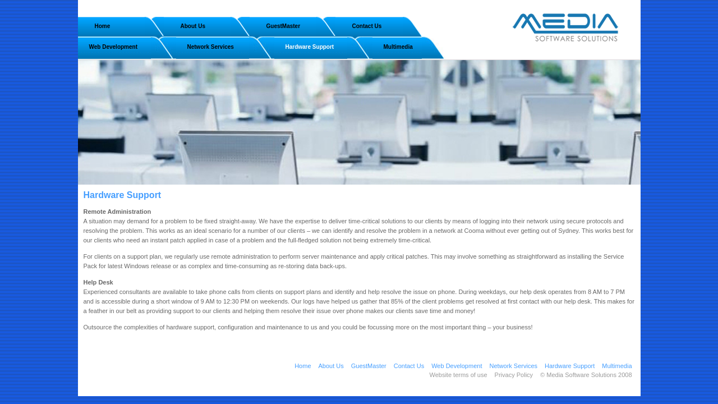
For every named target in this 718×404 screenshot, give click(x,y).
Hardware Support (310, 47)
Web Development (113, 47)
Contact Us (367, 26)
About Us (193, 26)
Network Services (210, 47)
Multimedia (398, 47)
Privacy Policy (514, 374)
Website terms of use (458, 374)
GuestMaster (283, 26)
